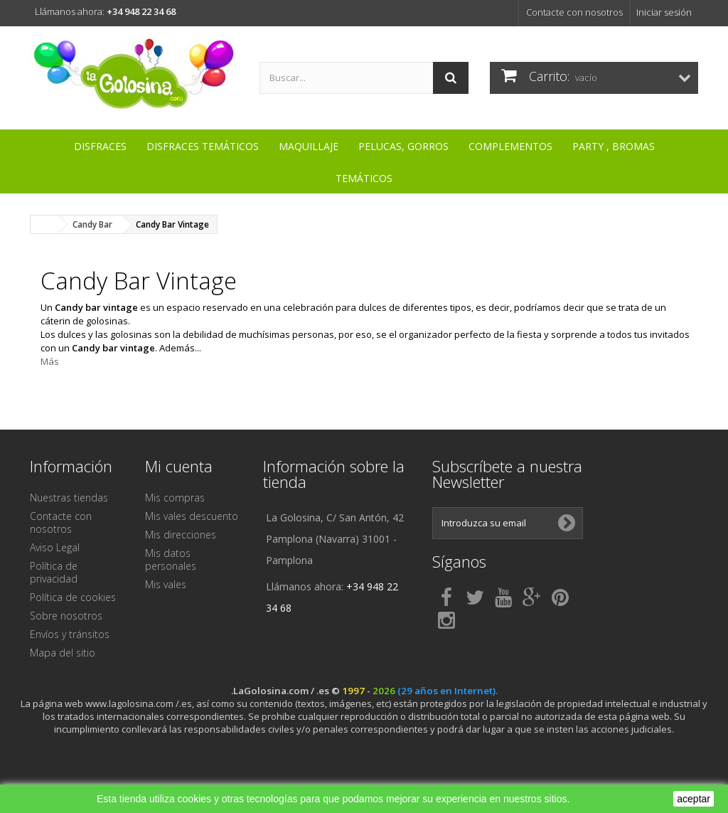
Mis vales (165, 584)
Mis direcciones (180, 534)
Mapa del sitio (62, 652)
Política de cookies (73, 597)
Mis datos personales (170, 559)
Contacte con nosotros (574, 12)
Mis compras (175, 497)
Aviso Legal (55, 547)
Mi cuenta (179, 466)
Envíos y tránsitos (69, 634)
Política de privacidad (53, 572)
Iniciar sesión (664, 12)
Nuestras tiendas (69, 497)
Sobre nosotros (66, 615)
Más (50, 361)
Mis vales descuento (191, 516)
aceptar (693, 798)
